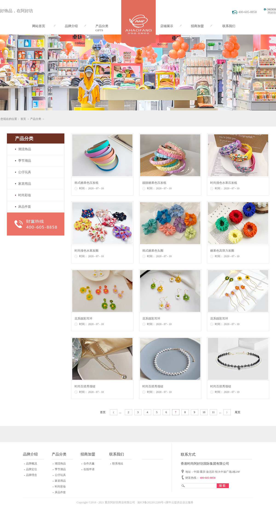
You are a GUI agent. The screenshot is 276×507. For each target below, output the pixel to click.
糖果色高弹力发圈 (222, 250)
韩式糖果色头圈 (152, 250)
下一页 (227, 412)
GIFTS (99, 30)
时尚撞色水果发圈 (86, 250)
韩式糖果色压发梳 (86, 182)
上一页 (113, 412)
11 (213, 412)
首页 (103, 412)
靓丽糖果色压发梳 (154, 182)
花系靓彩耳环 (83, 318)
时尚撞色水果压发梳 (223, 182)
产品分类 (35, 119)
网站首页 (38, 26)
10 (204, 412)
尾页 (237, 412)
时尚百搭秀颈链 (85, 386)
